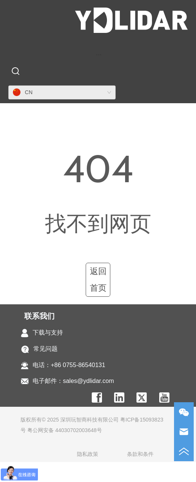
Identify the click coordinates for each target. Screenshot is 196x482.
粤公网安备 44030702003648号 (64, 430)
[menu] (98, 54)
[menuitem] (98, 54)
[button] (98, 54)
